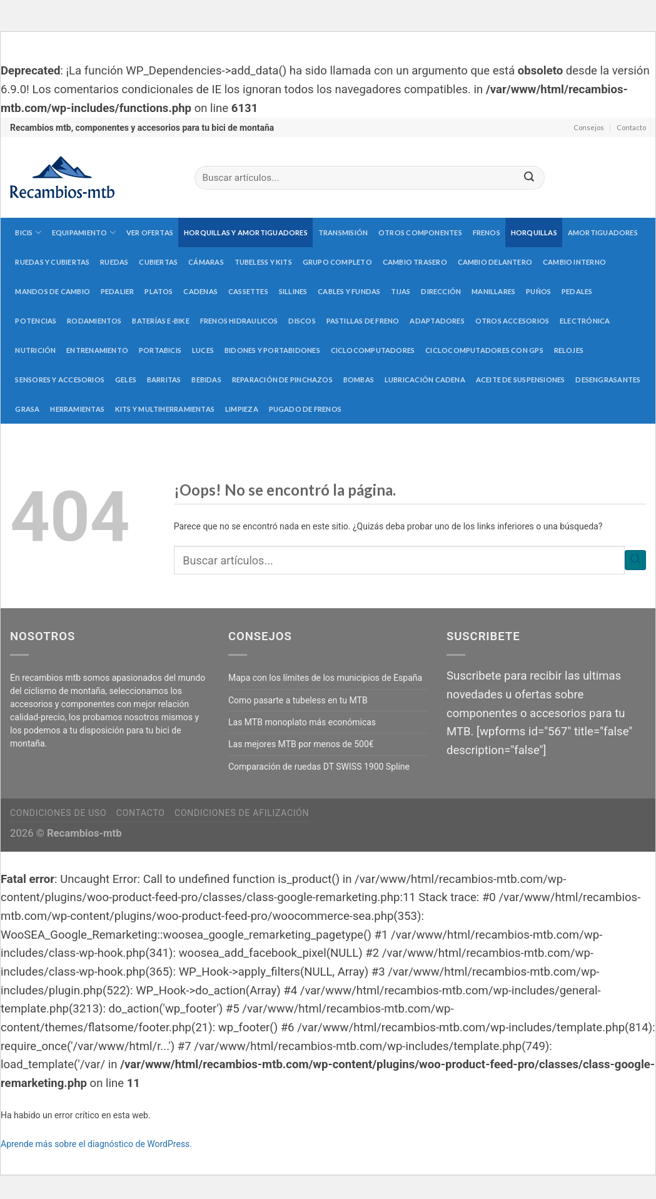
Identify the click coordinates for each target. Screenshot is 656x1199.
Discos (301, 321)
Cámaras (206, 262)
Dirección (441, 291)
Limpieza (241, 409)
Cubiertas (158, 262)
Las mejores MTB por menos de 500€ (301, 744)
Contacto (631, 127)
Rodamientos (94, 321)
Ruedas (114, 262)
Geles (125, 379)
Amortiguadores (603, 232)
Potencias (35, 321)
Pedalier (117, 291)
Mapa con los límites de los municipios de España (325, 678)
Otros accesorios (512, 321)
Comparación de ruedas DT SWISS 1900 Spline (319, 767)
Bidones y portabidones (272, 350)
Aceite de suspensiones (520, 379)
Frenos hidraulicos (239, 321)
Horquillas (534, 232)
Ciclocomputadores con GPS (484, 350)
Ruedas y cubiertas (52, 262)
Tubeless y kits (263, 262)
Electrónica (585, 321)
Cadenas (200, 291)
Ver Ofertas (149, 232)
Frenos (486, 232)
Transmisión (343, 232)
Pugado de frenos (305, 409)
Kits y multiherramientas (164, 409)
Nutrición (35, 350)
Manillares (493, 291)
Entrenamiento (97, 350)
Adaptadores (437, 321)
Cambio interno (574, 262)
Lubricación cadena (425, 379)
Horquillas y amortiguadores (246, 232)
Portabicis (160, 350)
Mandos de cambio (52, 291)
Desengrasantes (607, 379)
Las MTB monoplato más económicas (302, 722)
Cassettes (248, 291)
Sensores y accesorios (59, 379)
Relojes (569, 350)
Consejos (588, 127)
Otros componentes (420, 232)
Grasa (27, 409)
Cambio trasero (415, 262)
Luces (203, 350)
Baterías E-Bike (160, 321)
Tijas (400, 291)
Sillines (293, 291)
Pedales (577, 291)
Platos (158, 291)
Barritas (164, 379)
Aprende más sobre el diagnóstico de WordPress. (96, 1144)
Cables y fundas (349, 291)
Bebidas (206, 379)
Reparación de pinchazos (282, 379)
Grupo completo (337, 262)
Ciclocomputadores (373, 350)
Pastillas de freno (363, 321)
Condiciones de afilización (241, 813)
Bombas (358, 379)
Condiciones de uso (58, 813)
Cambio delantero (495, 262)
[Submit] (529, 178)
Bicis (28, 232)
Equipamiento (84, 232)
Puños (538, 291)
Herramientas (77, 409)
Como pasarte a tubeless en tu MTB (298, 700)
